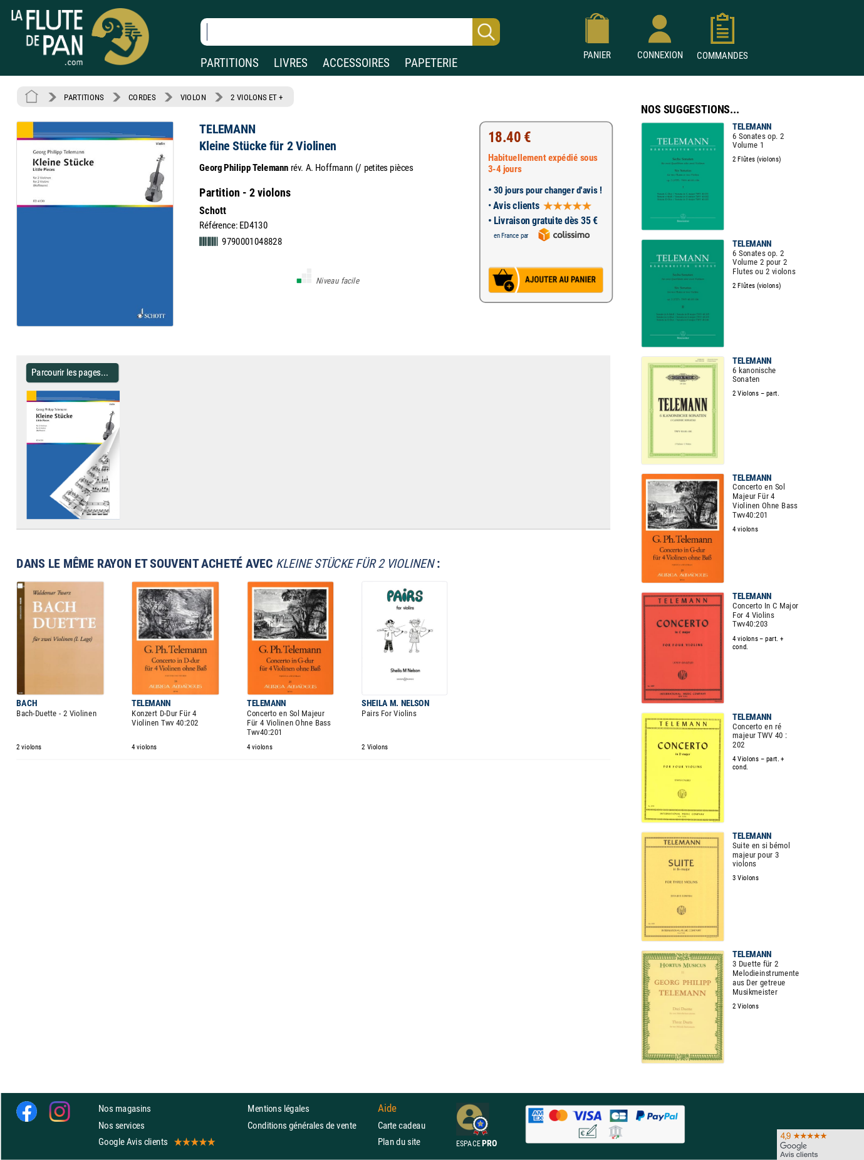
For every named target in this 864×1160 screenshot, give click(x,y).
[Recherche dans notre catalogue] (350, 32)
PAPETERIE (431, 63)
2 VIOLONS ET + (257, 97)
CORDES (141, 97)
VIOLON (193, 97)
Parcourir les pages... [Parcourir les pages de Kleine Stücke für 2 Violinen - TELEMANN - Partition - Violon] (69, 372)
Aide (387, 1108)
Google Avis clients (156, 1141)
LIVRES (291, 63)
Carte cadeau (401, 1125)
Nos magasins (124, 1109)
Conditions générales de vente (309, 1125)
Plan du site (399, 1141)
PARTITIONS (229, 63)
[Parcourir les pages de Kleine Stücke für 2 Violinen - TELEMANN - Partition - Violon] (124, 516)
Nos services (121, 1125)
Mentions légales (278, 1109)
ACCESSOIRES (356, 63)
